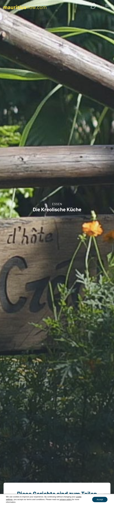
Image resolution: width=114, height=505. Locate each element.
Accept (100, 499)
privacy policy (65, 499)
